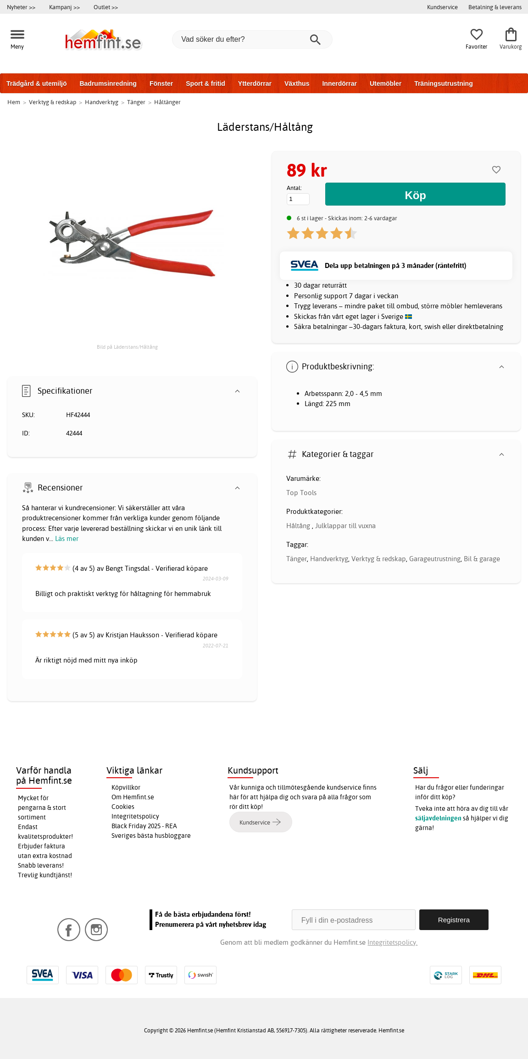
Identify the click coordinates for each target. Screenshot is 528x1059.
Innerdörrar (339, 83)
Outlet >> (106, 7)
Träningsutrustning (443, 83)
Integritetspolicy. (392, 942)
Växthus (296, 83)
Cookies (122, 807)
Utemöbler (385, 83)
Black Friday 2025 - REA (144, 826)
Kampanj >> (64, 7)
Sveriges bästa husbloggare (151, 835)
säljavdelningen (438, 818)
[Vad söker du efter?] (252, 39)
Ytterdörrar (255, 83)
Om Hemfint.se (132, 797)
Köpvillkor (125, 787)
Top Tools (301, 492)
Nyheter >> (21, 7)
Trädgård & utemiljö (36, 83)
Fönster (161, 83)
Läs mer (66, 538)
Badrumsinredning (107, 83)
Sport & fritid (205, 83)
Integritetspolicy (135, 816)
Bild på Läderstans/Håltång (127, 347)
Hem (13, 102)
